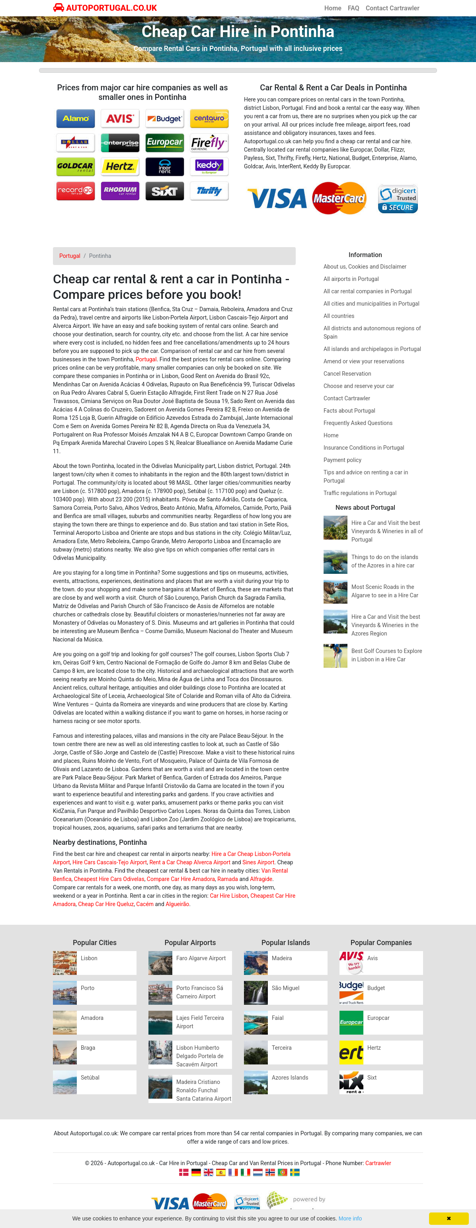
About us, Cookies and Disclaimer (365, 266)
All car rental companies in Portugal (368, 291)
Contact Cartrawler (392, 8)
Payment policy (342, 460)
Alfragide (261, 879)
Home (332, 8)
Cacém (145, 904)
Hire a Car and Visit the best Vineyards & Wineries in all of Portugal (387, 531)
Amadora (92, 1018)
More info (350, 1218)
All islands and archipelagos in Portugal (372, 349)
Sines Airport (258, 862)
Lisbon (89, 958)
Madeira (282, 958)
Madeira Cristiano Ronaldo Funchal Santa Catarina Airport (203, 1090)
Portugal (146, 359)
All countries (339, 316)
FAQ (353, 8)
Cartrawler (378, 1163)
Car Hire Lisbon (229, 896)
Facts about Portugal (349, 410)
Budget (376, 988)
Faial (278, 1018)
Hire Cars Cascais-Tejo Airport (109, 862)
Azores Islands (290, 1077)
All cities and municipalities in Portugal (371, 303)
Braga (88, 1048)
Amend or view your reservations (364, 361)
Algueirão (177, 904)
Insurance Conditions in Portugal (364, 447)
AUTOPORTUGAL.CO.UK (105, 8)
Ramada (227, 879)
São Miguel (285, 988)
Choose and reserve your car (359, 386)
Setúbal (90, 1077)
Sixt (372, 1077)
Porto (87, 988)
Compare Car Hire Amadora (181, 879)
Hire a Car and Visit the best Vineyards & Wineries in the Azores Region (385, 625)
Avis (372, 958)
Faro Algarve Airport (201, 958)
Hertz (374, 1048)
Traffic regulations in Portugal (360, 493)
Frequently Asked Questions (358, 423)
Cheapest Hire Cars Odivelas (109, 879)
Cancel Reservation (347, 373)
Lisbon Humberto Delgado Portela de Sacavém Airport (199, 1056)
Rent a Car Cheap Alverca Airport (189, 862)
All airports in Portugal (351, 279)
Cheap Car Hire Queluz (106, 904)
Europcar (378, 1018)
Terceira (282, 1048)
